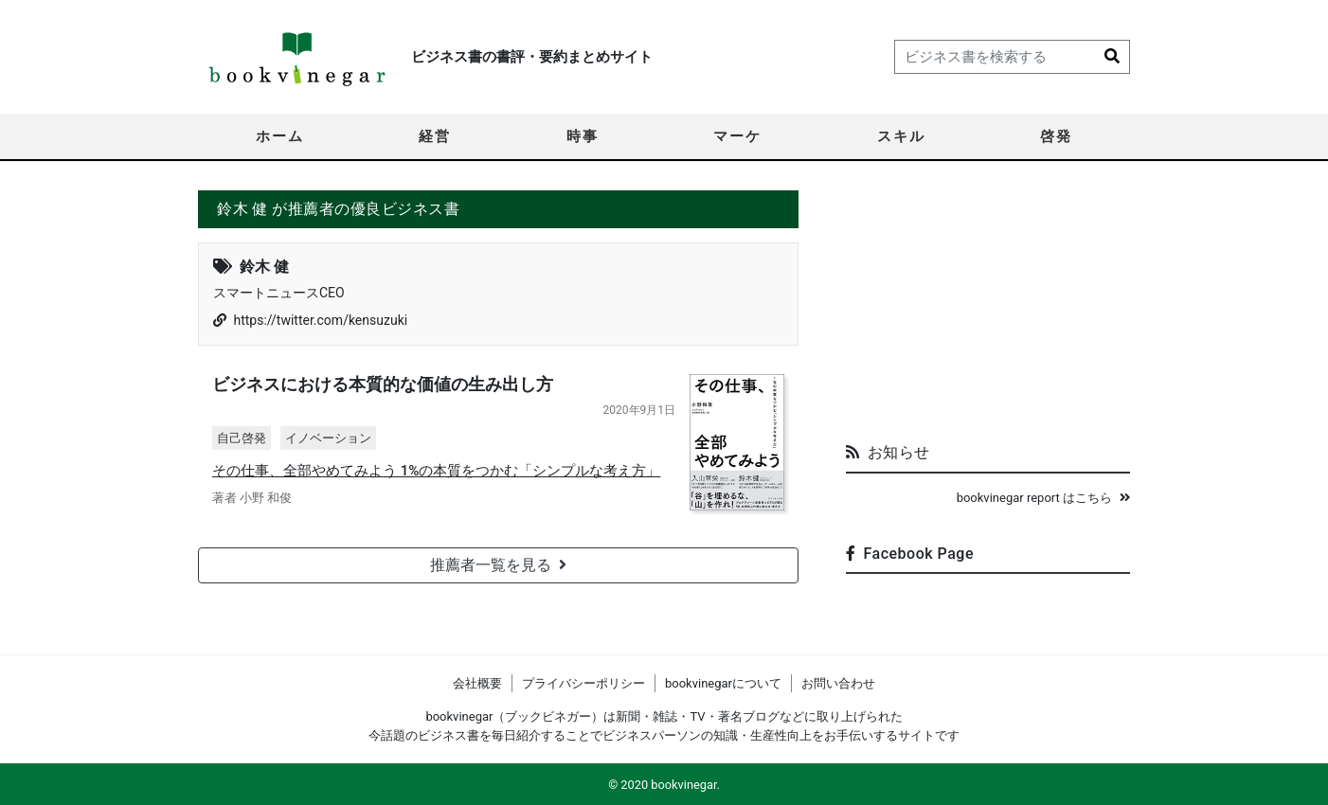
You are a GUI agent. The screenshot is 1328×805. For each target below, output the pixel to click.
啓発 (1056, 136)
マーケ (737, 136)
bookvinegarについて (723, 683)
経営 (435, 136)
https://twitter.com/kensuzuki (320, 320)
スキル (901, 136)
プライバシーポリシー (583, 683)
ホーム (280, 136)
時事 (582, 136)
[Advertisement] (988, 308)
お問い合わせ (838, 683)
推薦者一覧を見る (498, 565)
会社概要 (477, 683)
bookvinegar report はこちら (1043, 498)
